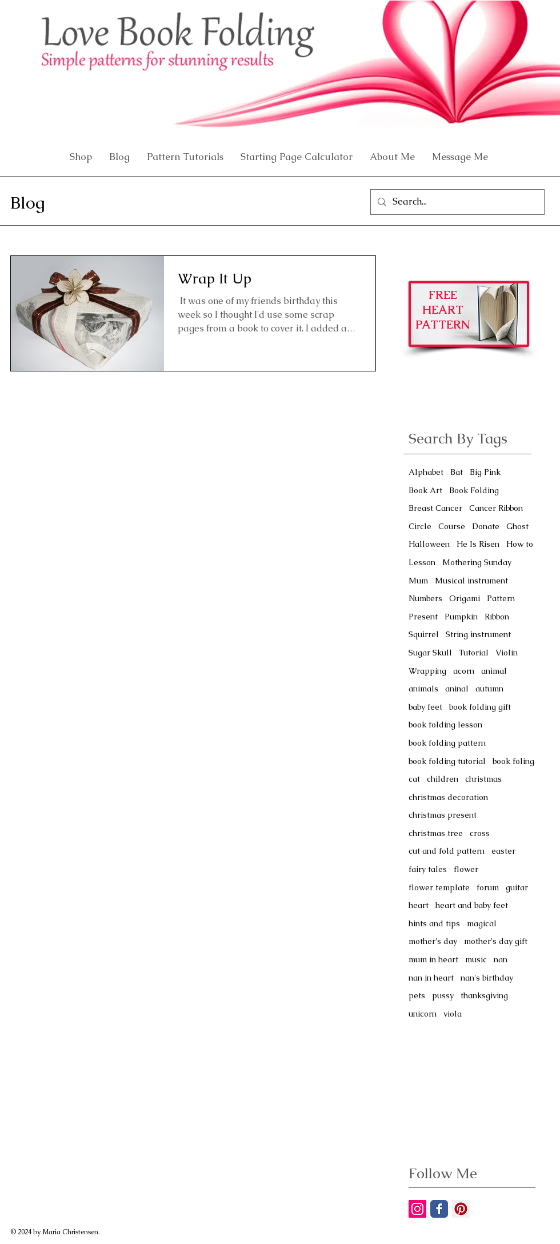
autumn (489, 688)
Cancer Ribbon (496, 508)
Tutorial (474, 652)
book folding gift (480, 707)
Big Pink (485, 472)
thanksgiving (484, 995)
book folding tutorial (447, 761)
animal (494, 671)
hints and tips (434, 923)
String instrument (478, 634)
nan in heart (431, 978)
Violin (506, 652)
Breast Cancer (435, 508)
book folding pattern (447, 743)
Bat (456, 472)
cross (480, 833)
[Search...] (456, 202)
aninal (457, 688)
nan (500, 959)
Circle (420, 526)
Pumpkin (461, 616)
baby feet (425, 707)
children (442, 779)
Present (423, 616)
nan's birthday (487, 978)
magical (482, 923)
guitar (517, 887)
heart (419, 905)
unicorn (423, 1014)
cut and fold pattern (447, 851)
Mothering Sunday (476, 562)
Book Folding (474, 490)
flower (466, 869)
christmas (483, 779)
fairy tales (428, 869)
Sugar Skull (430, 652)
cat (414, 779)
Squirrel (424, 634)
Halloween (429, 544)
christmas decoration (448, 797)
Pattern (501, 598)
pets (417, 995)
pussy (443, 995)
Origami (464, 598)
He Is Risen (478, 544)
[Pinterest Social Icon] (461, 1209)
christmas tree (436, 833)
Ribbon (497, 616)
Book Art (425, 490)
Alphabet (426, 472)
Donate (485, 526)
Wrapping (427, 671)
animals (423, 688)
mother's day (433, 941)
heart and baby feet (471, 905)
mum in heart (433, 959)
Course (451, 526)
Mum (418, 580)
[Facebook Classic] (439, 1209)
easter (503, 851)
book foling (513, 761)
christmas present (443, 815)
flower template (439, 887)
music (476, 959)
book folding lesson (445, 724)
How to (519, 544)
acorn (463, 671)
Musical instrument (471, 580)
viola (452, 1014)
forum (488, 887)
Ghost (517, 526)
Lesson (422, 562)
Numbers (425, 598)
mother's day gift (495, 941)
